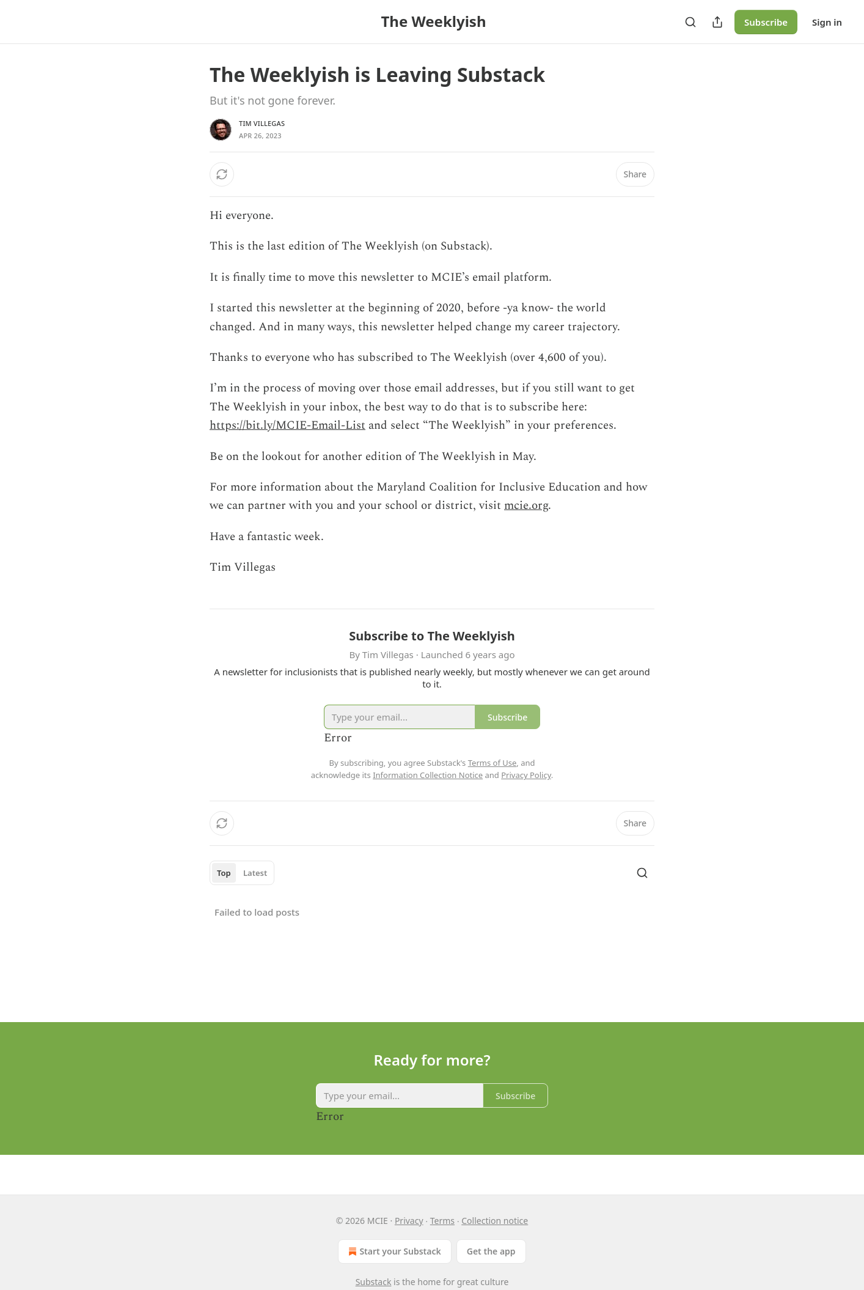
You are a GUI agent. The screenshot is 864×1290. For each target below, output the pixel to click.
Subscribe (766, 22)
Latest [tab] (255, 872)
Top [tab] (224, 872)
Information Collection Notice (428, 774)
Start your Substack (393, 1251)
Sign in (827, 22)
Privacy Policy (526, 774)
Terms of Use (492, 762)
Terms (442, 1220)
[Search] (690, 22)
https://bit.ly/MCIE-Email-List (287, 425)
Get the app (491, 1251)
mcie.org (526, 505)
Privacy (409, 1220)
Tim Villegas (262, 123)
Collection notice (494, 1220)
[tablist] (242, 873)
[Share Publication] (717, 22)
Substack (374, 1282)
